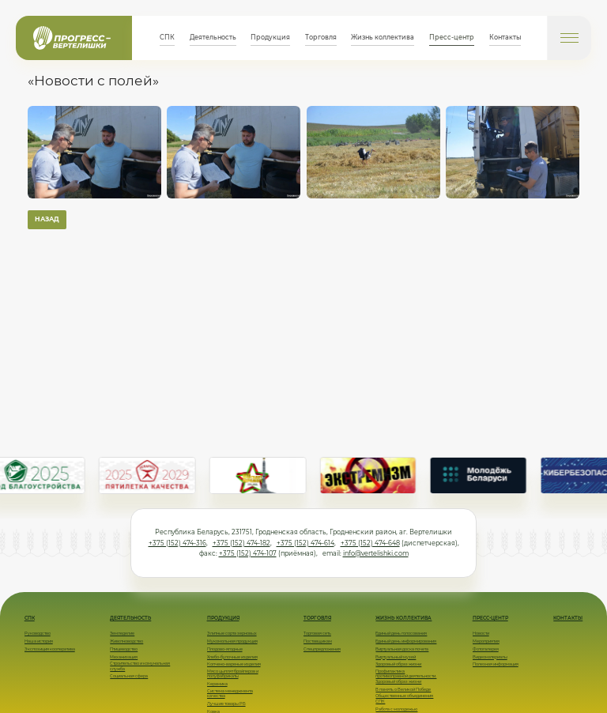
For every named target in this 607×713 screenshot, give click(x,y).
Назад (47, 219)
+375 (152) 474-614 (305, 543)
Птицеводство (124, 649)
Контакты (505, 37)
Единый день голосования (401, 633)
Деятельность (213, 37)
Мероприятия (486, 641)
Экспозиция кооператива (50, 649)
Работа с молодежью (396, 709)
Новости (481, 633)
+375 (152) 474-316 (177, 543)
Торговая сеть (317, 633)
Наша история (39, 641)
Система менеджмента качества (230, 693)
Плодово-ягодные (225, 649)
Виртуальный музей (395, 657)
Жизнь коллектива (382, 37)
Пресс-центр (451, 37)
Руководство (38, 633)
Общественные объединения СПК (404, 698)
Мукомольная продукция (232, 641)
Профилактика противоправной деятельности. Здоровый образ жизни (405, 676)
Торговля (321, 37)
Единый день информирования (405, 641)
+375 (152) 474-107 (248, 553)
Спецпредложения (322, 649)
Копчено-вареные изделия (234, 664)
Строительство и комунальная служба (140, 665)
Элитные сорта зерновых (232, 633)
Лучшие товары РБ (226, 703)
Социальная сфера (129, 675)
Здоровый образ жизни (398, 664)
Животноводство (126, 641)
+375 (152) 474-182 (241, 543)
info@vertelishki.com (376, 553)
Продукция (270, 37)
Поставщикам (318, 641)
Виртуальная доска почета (401, 649)
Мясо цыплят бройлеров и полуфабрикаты (232, 673)
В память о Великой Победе (403, 689)
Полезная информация (495, 664)
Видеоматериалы (490, 657)
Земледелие (122, 633)
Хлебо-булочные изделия (232, 657)
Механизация (124, 657)
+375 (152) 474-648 (370, 543)
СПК (167, 37)
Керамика (217, 683)
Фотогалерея (486, 649)
